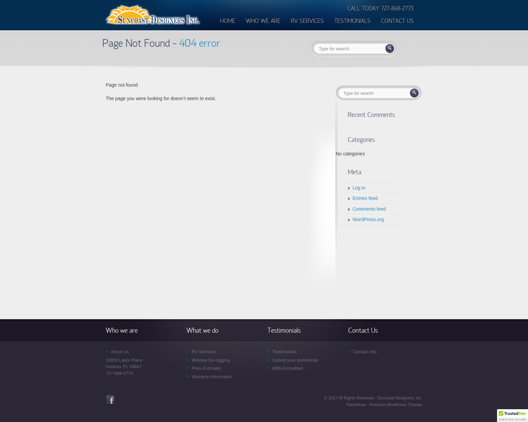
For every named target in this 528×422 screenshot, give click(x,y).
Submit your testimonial (295, 360)
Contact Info (365, 351)
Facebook (110, 399)
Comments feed (369, 209)
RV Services (204, 351)
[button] (512, 415)
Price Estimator (206, 368)
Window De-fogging (211, 360)
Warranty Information (212, 376)
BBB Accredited (287, 368)
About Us (120, 351)
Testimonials (284, 351)
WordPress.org (368, 219)
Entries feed (365, 198)
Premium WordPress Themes (395, 404)
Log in (359, 187)
